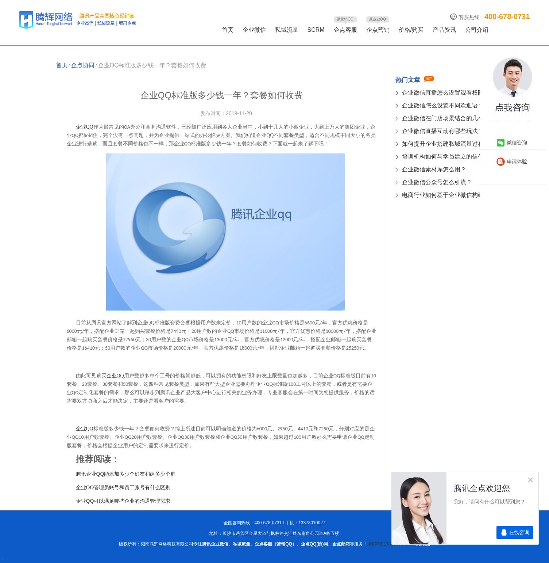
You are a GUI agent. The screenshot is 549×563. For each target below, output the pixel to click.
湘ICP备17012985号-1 (389, 544)
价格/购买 (411, 30)
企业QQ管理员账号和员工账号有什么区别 (123, 487)
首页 (227, 30)
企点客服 (345, 30)
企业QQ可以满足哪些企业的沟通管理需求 (123, 501)
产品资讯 (444, 30)
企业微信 (254, 30)
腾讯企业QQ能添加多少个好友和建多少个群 (126, 474)
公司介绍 (476, 30)
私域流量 (286, 30)
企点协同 (82, 65)
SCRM (316, 30)
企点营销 (378, 30)
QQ (115, 375)
